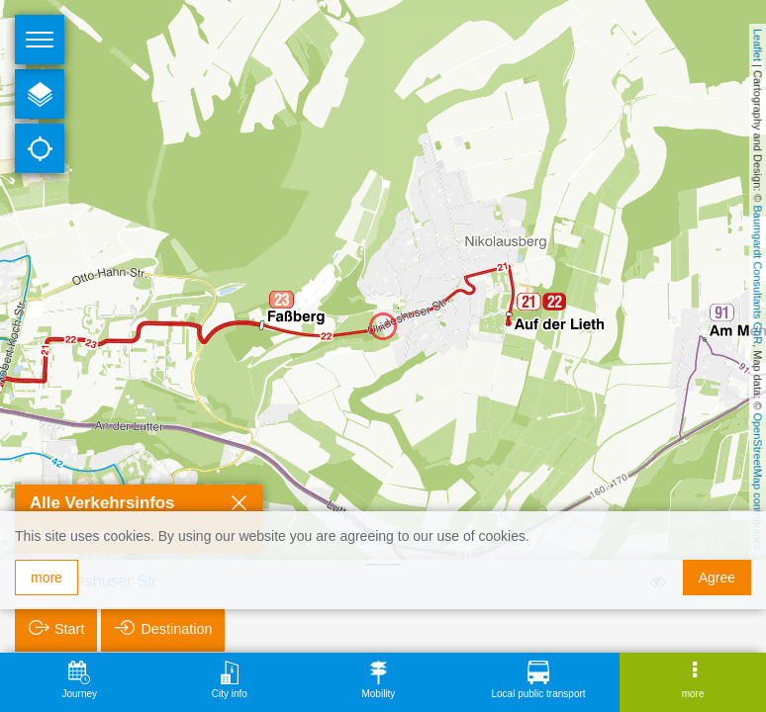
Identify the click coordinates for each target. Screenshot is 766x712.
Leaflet (758, 45)
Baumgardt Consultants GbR (758, 275)
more (46, 577)
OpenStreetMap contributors (758, 480)
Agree (717, 577)
